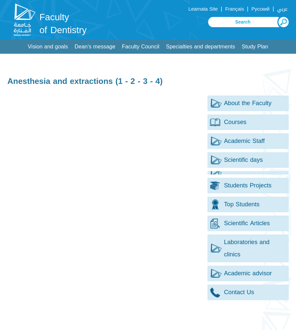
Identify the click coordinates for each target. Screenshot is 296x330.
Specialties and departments (200, 46)
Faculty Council (140, 46)
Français (234, 9)
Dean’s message (95, 46)
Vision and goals (48, 46)
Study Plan (255, 46)
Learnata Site (203, 9)
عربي (282, 9)
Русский (261, 9)
